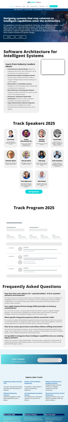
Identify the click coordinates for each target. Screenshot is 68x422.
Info (47, 6)
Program (12, 6)
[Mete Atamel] (42, 175)
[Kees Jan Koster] (26, 155)
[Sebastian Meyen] (11, 155)
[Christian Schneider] (42, 133)
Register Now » (53, 6)
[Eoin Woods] (11, 133)
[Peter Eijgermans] (26, 175)
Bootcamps (18, 6)
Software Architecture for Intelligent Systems (53, 382)
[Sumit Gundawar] (57, 155)
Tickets (23, 6)
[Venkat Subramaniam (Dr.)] (26, 133)
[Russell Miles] (57, 133)
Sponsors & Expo (34, 6)
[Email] (49, 360)
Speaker (9, 37)
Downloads (41, 6)
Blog (28, 6)
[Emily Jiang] (42, 155)
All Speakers (34, 192)
